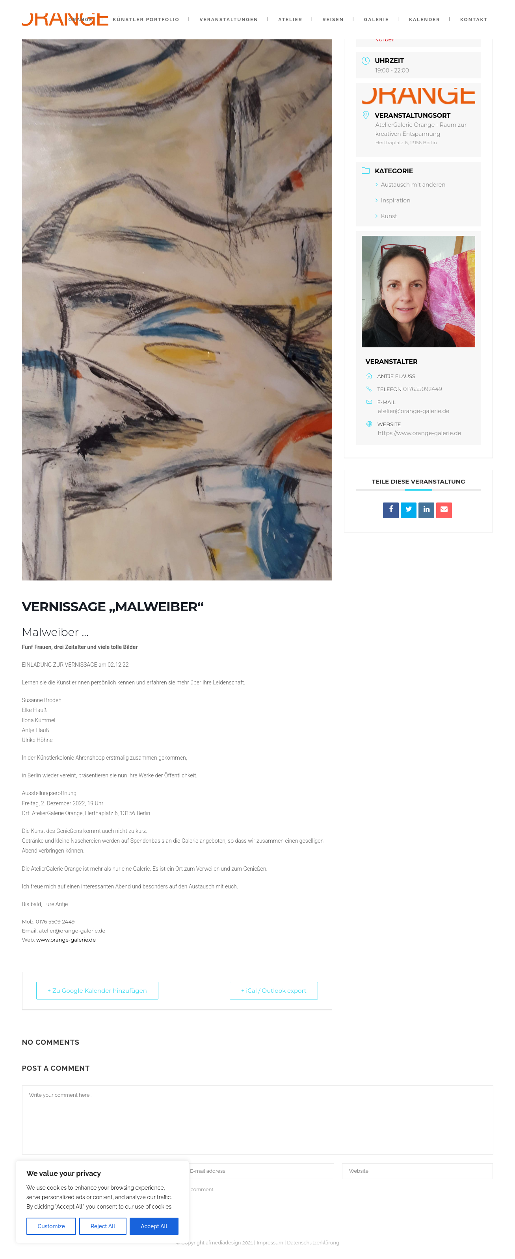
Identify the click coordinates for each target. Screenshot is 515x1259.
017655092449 (422, 389)
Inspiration (393, 200)
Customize (51, 1226)
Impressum (270, 1243)
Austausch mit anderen (411, 184)
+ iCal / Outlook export (274, 990)
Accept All (154, 1226)
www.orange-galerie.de (66, 939)
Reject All (103, 1226)
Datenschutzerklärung (313, 1243)
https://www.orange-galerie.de (419, 433)
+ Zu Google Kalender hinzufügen (97, 990)
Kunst (386, 216)
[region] (102, 1202)
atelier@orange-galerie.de (414, 411)
